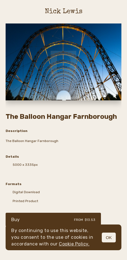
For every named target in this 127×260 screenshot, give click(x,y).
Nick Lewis (63, 11)
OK (109, 237)
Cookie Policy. (74, 244)
